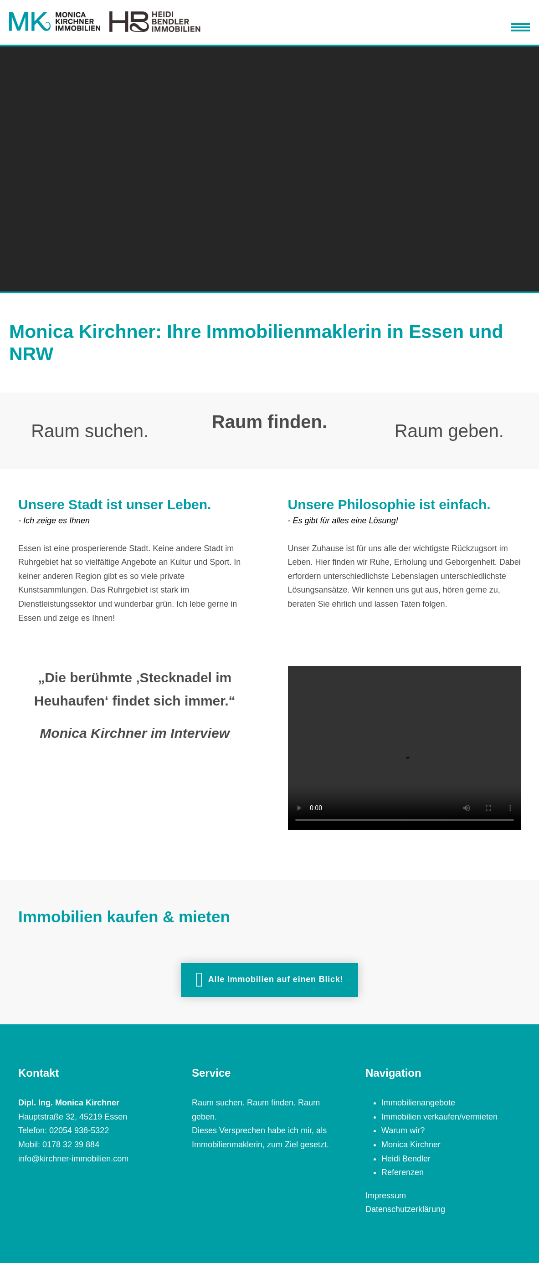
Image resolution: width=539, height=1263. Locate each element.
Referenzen (402, 1172)
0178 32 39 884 (70, 1144)
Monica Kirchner (411, 1144)
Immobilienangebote (418, 1102)
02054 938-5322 (79, 1130)
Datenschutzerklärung (405, 1209)
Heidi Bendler (406, 1158)
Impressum (385, 1195)
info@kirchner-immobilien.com (73, 1158)
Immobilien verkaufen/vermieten (439, 1116)
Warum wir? (403, 1130)
